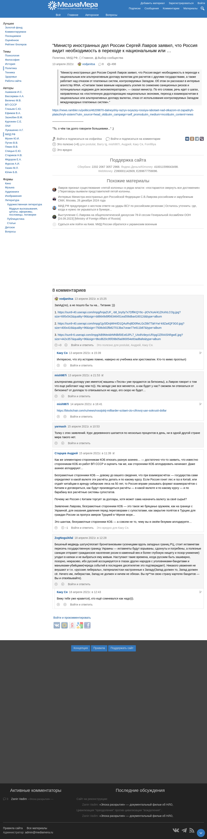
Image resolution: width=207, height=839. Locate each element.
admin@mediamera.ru (39, 832)
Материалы (190, 8)
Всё (58, 15)
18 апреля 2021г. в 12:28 (91, 537)
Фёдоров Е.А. (13, 159)
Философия (12, 59)
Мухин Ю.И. (12, 138)
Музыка (9, 187)
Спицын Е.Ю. (13, 150)
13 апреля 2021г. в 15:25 (91, 298)
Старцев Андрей (66, 453)
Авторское (92, 15)
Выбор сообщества (110, 57)
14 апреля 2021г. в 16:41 (86, 404)
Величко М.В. (13, 100)
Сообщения (152, 8)
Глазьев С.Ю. (13, 108)
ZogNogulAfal (64, 537)
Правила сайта (13, 828)
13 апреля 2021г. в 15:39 (85, 353)
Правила (99, 648)
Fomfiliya (150, 144)
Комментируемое (15, 31)
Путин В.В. (11, 142)
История (10, 63)
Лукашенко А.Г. (14, 130)
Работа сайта (13, 80)
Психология (12, 55)
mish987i (114, 144)
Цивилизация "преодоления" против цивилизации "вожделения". (118, 810)
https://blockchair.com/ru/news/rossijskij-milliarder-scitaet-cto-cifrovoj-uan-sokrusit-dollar (112, 410)
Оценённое (12, 40)
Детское (10, 227)
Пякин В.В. (11, 146)
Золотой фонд (13, 27)
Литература (12, 200)
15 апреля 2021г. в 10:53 (83, 426)
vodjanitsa (86, 64)
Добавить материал (152, 3)
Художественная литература (24, 204)
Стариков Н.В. (13, 155)
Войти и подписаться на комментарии (135, 138)
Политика (11, 68)
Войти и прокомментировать (72, 617)
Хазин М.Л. (11, 167)
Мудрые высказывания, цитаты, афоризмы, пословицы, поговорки (23, 211)
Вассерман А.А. (14, 96)
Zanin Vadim (19, 799)
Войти (201, 3)
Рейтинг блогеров (15, 44)
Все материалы (37, 828)
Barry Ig (102, 144)
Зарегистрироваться (181, 3)
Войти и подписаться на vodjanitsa (79, 138)
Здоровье (11, 76)
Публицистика (15, 218)
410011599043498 (166, 166)
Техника (10, 72)
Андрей (126, 144)
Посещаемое (13, 35)
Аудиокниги (12, 191)
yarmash (60, 426)
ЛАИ (8, 125)
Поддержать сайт (122, 648)
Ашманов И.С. (13, 91)
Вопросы (111, 15)
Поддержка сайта (128, 160)
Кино (8, 183)
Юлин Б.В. (11, 172)
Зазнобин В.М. (14, 117)
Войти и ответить (82, 345)
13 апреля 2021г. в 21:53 (84, 375)
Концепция (81, 648)
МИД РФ (10, 134)
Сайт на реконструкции (91, 799)
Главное (73, 15)
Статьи (11, 223)
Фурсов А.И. (12, 163)
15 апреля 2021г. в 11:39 (95, 453)
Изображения (13, 195)
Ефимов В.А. (13, 113)
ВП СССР (11, 104)
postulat (90, 144)
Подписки (134, 8)
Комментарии (171, 8)
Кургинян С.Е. (13, 121)
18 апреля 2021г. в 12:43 (85, 592)
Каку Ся (138, 144)
